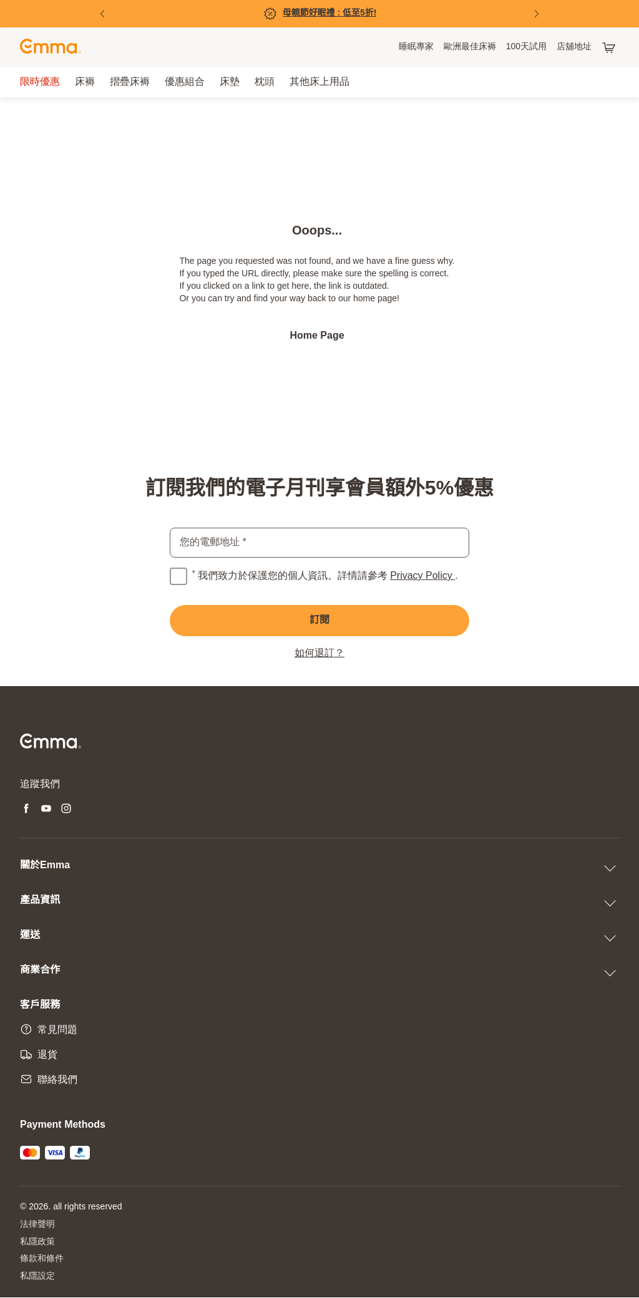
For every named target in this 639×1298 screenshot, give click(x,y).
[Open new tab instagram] (66, 810)
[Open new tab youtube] (46, 810)
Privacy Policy (422, 576)
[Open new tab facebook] (26, 810)
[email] (319, 543)
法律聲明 (37, 1224)
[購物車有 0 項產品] (610, 47)
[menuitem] (416, 47)
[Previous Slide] (102, 14)
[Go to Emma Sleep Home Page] (50, 48)
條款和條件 (42, 1259)
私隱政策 (37, 1242)
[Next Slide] (537, 14)
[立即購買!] (319, 13)
